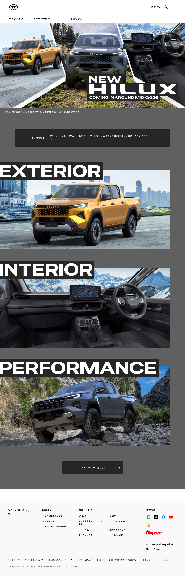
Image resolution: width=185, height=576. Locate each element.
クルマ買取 (84, 530)
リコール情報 (162, 560)
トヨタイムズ (48, 521)
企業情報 (146, 560)
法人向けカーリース (118, 530)
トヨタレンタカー (87, 535)
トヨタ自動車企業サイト (53, 516)
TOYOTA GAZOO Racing (54, 527)
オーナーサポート (42, 18)
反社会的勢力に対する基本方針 (123, 560)
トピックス (76, 18)
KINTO (112, 516)
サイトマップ (14, 560)
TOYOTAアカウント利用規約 (91, 560)
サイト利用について (34, 560)
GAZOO (82, 516)
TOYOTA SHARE (117, 521)
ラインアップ (16, 18)
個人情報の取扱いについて (60, 560)
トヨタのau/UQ (116, 535)
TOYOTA (13, 7)
